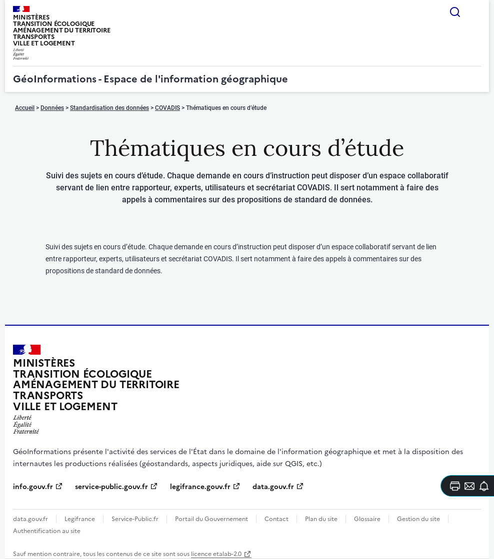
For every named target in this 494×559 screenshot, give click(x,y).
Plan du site (321, 519)
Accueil (24, 107)
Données (52, 107)
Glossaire (367, 519)
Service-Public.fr (135, 519)
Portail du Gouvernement (211, 519)
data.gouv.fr (273, 487)
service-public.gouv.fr (111, 487)
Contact (276, 519)
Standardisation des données (109, 107)
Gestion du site (418, 519)
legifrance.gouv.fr (200, 487)
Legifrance (79, 519)
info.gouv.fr (33, 487)
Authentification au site (46, 531)
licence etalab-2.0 (216, 554)
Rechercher (455, 12)
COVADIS (167, 107)
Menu (475, 12)
